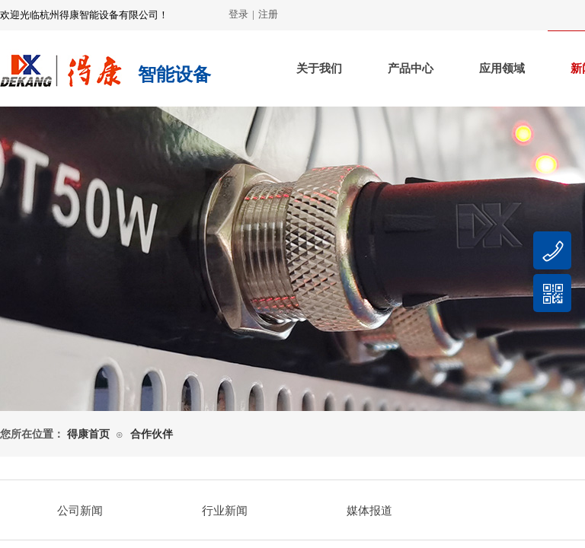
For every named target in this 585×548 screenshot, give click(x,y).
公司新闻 (80, 511)
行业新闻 (225, 511)
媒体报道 (369, 511)
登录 (238, 14)
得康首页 (88, 434)
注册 (268, 14)
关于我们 (319, 68)
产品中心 (410, 68)
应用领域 (502, 68)
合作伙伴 (151, 434)
